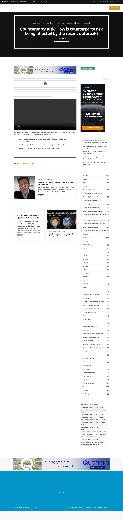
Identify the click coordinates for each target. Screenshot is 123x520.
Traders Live (86, 389)
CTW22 (85, 261)
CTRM (83, 441)
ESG (94, 449)
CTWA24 (85, 275)
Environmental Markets (90, 321)
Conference (86, 247)
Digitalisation (86, 449)
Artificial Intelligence (89, 414)
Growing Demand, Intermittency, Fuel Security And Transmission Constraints (60, 245)
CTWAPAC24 (85, 446)
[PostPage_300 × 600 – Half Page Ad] (93, 141)
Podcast (85, 364)
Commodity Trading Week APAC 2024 (93, 426)
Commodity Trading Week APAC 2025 (94, 229)
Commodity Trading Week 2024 (92, 416)
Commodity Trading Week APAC (92, 424)
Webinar (86, 25)
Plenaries (86, 360)
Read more (42, 204)
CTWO (85, 289)
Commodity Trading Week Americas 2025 (93, 420)
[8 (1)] (45, 83)
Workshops (86, 403)
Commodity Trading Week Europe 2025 (94, 240)
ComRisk (85, 243)
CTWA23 (85, 271)
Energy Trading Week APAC (91, 314)
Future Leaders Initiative (90, 335)
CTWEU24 (86, 282)
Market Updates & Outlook (91, 346)
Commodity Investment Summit (92, 202)
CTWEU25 (86, 286)
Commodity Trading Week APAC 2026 (94, 232)
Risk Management (68, 25)
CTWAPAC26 (93, 446)
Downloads (86, 307)
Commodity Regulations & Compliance (94, 213)
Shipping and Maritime (90, 371)
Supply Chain (87, 374)
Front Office (86, 328)
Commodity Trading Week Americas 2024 (95, 224)
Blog (84, 192)
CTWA (104, 441)
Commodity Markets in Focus (91, 206)
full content (56, 25)
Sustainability (87, 378)
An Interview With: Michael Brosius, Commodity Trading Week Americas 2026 (29, 226)
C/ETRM (85, 195)
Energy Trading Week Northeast (92, 318)
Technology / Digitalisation (91, 454)
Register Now (114, 8)
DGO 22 (85, 296)
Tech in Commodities (89, 381)
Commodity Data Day (89, 199)
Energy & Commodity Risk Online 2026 (94, 311)
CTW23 (85, 264)
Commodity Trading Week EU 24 (92, 236)
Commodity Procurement (90, 209)
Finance (85, 325)
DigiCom (85, 300)
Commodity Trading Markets (91, 216)
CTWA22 (85, 268)
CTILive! (85, 250)
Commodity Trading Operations (92, 220)
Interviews (86, 339)
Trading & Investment (89, 392)
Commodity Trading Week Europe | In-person (25, 1)
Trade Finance (87, 385)
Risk (97, 449)
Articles (85, 188)
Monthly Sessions (88, 350)
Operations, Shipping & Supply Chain (94, 357)
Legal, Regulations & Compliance (93, 342)
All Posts (36, 25)
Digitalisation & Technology (91, 303)
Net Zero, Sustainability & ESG (92, 353)
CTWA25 (85, 279)
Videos (79, 25)
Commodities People (28, 172)
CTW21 (85, 257)
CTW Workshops (88, 254)
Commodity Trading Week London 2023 (93, 437)
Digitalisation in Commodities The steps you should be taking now (54, 192)
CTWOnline (46, 25)
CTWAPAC (103, 443)
